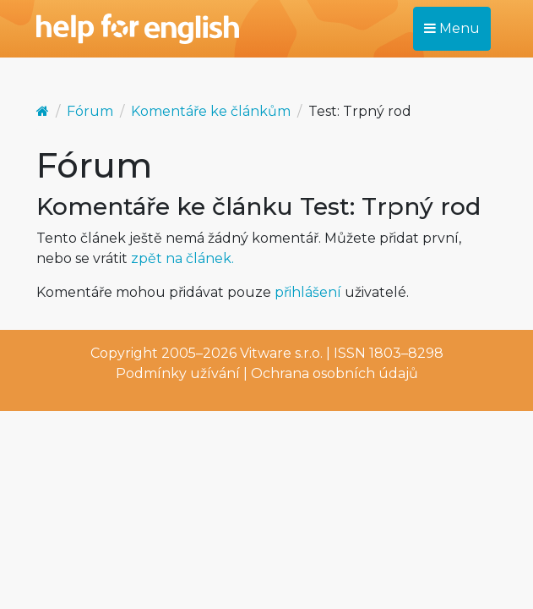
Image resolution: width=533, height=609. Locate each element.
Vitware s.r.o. (281, 353)
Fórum (90, 111)
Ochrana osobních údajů (334, 373)
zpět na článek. (182, 258)
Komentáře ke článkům (211, 111)
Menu (452, 28)
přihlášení (308, 292)
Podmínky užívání (178, 373)
